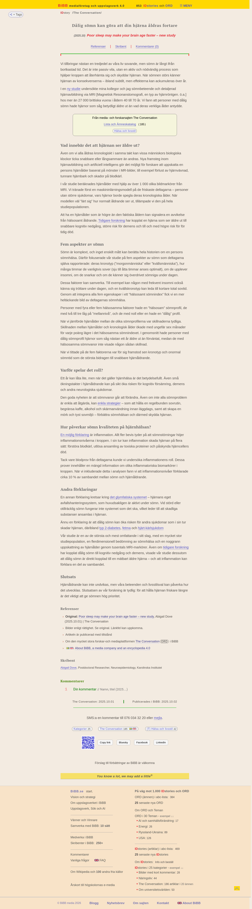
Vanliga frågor (80, 860)
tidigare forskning (176, 547)
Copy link (105, 742)
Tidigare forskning (111, 220)
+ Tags (16, 14)
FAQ (100, 860)
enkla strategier (109, 403)
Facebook (142, 742)
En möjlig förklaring (75, 435)
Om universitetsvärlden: (157, 889)
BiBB (91, 5)
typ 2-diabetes (109, 528)
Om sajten (140, 903)
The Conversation (147, 641)
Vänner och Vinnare (84, 820)
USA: (145, 838)
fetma (126, 528)
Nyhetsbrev (116, 903)
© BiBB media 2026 (69, 903)
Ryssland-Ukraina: (153, 832)
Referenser (98, 46)
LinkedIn (161, 742)
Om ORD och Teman (149, 810)
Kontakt (163, 903)
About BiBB (189, 903)
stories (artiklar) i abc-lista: (154, 849)
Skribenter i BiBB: (87, 843)
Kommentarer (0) (147, 46)
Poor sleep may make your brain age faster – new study (116, 616)
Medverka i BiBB (82, 837)
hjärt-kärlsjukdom (151, 528)
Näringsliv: (148, 878)
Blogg (94, 903)
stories (150, 5)
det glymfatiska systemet (128, 497)
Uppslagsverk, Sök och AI (88, 808)
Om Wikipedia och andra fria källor (97, 871)
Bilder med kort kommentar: (159, 872)
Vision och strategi (83, 797)
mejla (158, 718)
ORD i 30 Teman (146, 816)
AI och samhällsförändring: (158, 820)
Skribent (120, 46)
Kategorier (82, 728)
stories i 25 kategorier (151, 867)
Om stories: (144, 862)
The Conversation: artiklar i (166, 884)
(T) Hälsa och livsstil (161, 728)
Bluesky (123, 742)
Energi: (145, 826)
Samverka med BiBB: (85, 826)
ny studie (74, 89)
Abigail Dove (69, 667)
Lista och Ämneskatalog (120, 124)
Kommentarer (80, 854)
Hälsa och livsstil (125, 130)
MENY (186, 5)
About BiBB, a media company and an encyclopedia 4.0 (112, 648)
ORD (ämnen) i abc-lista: (151, 797)
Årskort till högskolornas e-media (93, 885)
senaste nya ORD (149, 803)
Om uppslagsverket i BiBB (88, 803)
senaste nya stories (151, 854)
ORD (169, 5)
